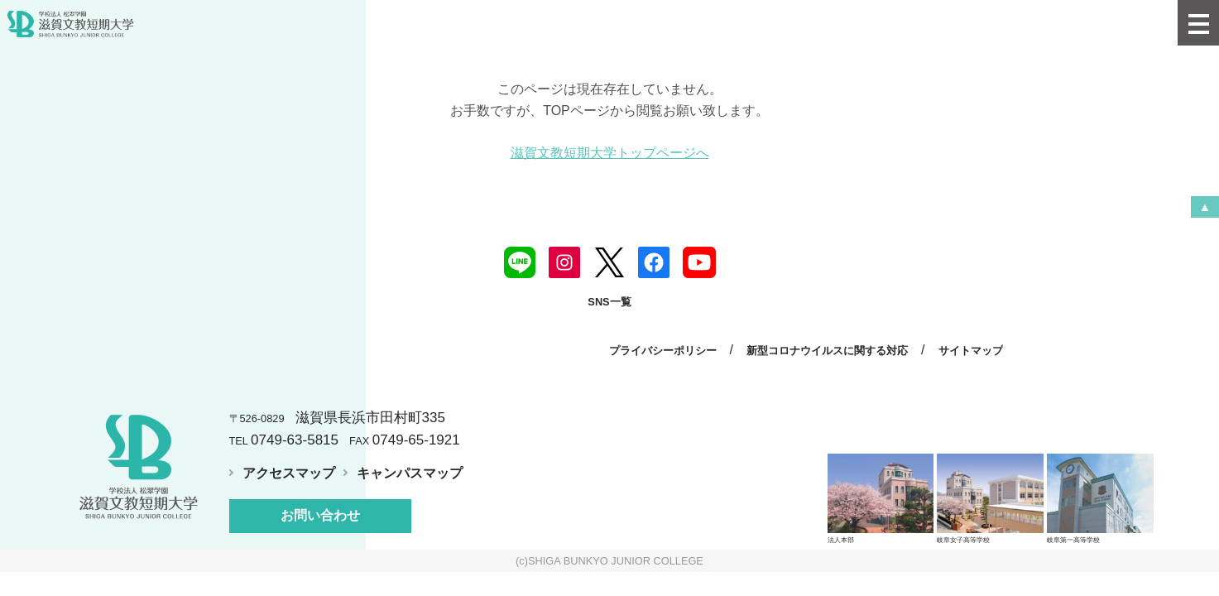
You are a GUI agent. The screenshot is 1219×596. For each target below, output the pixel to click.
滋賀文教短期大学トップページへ (610, 153)
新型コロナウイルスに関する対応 (827, 350)
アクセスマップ (288, 473)
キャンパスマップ (410, 473)
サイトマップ (970, 350)
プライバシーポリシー (663, 350)
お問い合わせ (320, 515)
